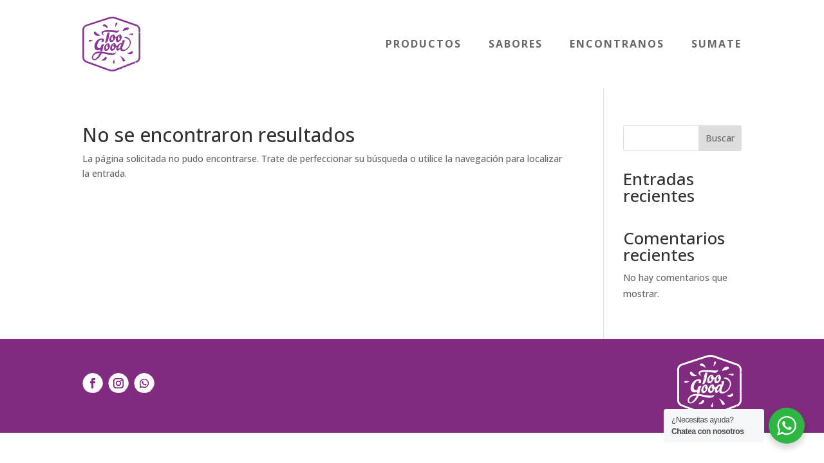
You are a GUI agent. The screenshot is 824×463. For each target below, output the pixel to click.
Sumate (716, 44)
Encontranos (617, 44)
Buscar (720, 138)
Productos (424, 44)
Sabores (516, 44)
